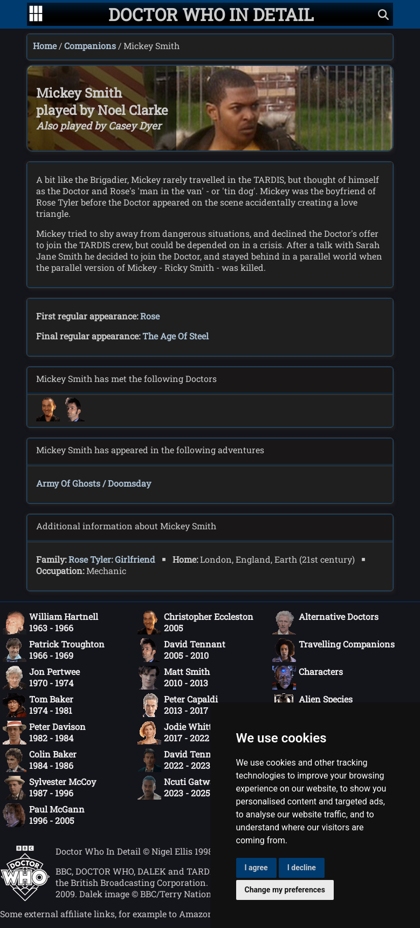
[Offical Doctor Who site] (25, 898)
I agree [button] (256, 867)
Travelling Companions (333, 650)
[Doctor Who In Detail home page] (211, 14)
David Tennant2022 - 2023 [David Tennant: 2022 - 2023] (181, 760)
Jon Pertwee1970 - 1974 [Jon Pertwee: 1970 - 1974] (41, 678)
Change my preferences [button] (285, 889)
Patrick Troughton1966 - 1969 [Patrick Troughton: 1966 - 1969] (54, 650)
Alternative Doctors (325, 622)
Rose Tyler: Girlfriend (111, 559)
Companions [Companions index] (90, 45)
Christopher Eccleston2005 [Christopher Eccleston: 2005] (195, 622)
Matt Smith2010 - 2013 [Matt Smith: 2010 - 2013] (173, 678)
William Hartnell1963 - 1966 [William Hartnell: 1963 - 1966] (50, 622)
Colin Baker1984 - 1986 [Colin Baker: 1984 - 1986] (40, 760)
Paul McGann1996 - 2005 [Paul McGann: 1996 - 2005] (44, 815)
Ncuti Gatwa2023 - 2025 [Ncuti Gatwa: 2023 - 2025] (176, 788)
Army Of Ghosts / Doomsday (93, 483)
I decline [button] (301, 867)
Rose (150, 316)
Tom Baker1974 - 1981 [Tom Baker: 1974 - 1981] (38, 705)
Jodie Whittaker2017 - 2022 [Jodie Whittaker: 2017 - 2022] (183, 733)
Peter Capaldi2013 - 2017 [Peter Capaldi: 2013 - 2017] (177, 705)
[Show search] (383, 14)
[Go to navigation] (36, 14)
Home (45, 45)
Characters (307, 678)
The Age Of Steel (175, 336)
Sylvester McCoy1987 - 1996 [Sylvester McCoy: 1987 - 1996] (49, 788)
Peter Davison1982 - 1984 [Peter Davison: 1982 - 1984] (44, 733)
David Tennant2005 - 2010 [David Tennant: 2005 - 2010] (181, 650)
